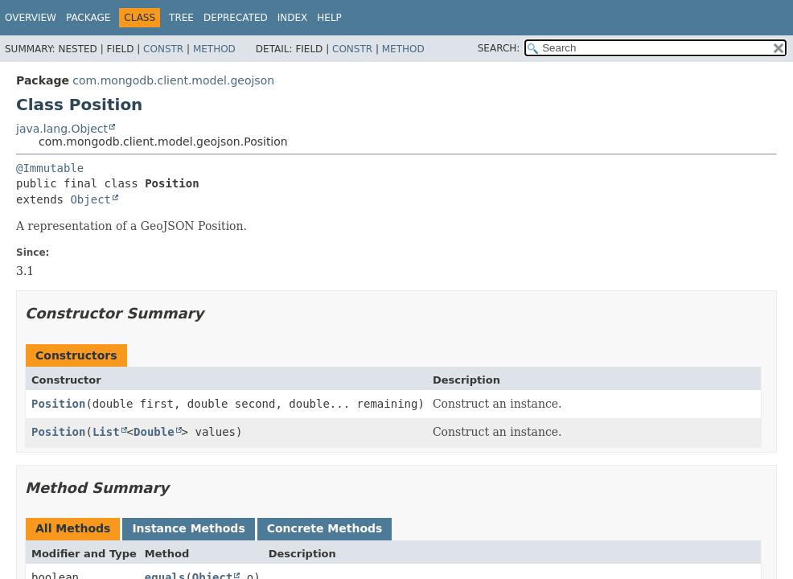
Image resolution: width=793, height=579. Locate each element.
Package (88, 17)
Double (154, 431)
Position (58, 403)
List (106, 431)
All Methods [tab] (72, 528)
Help (329, 17)
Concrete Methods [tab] (325, 528)
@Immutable (50, 168)
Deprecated (235, 17)
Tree (181, 17)
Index (292, 17)
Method (214, 49)
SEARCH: (499, 48)
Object (90, 199)
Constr (163, 49)
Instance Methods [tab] (188, 528)
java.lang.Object (62, 128)
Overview (30, 17)
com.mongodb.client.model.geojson (173, 80)
